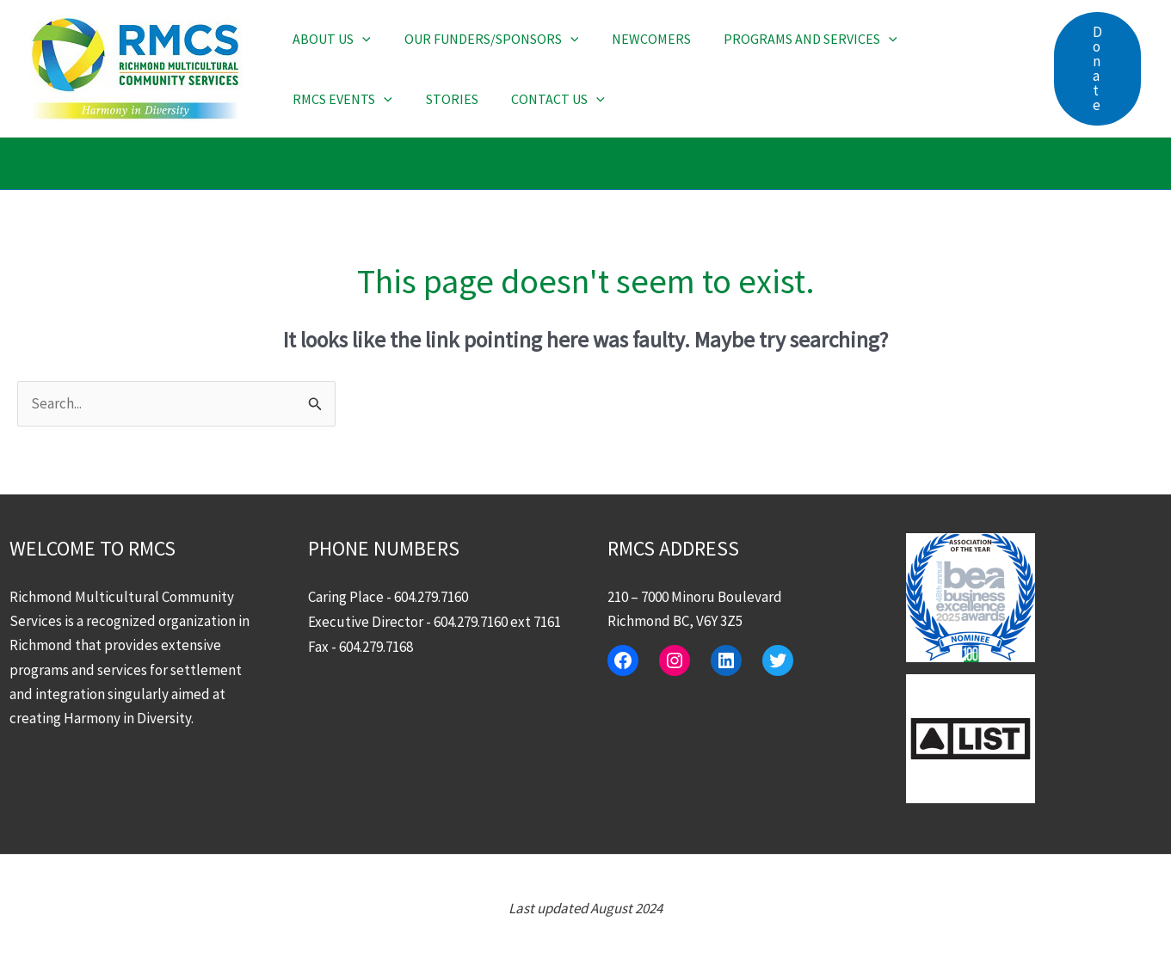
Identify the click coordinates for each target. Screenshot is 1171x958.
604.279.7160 (431, 597)
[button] (1097, 69)
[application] (359, 39)
